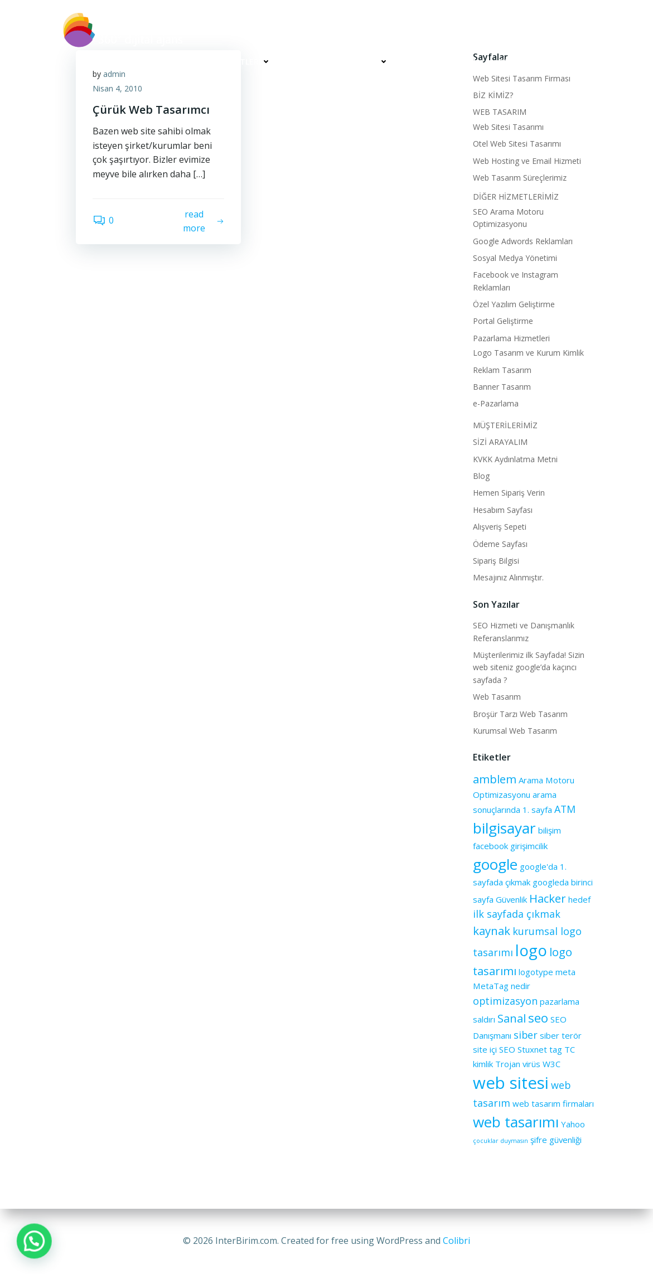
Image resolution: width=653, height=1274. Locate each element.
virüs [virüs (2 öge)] (531, 1063)
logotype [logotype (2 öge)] (536, 971)
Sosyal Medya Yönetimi (515, 258)
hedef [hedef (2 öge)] (579, 899)
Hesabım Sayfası (503, 510)
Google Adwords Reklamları (523, 241)
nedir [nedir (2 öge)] (520, 985)
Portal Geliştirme (503, 321)
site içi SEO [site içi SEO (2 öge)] (494, 1049)
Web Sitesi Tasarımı (508, 127)
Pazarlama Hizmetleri (511, 338)
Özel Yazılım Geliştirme (514, 304)
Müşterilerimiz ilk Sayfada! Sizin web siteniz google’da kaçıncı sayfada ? (528, 667)
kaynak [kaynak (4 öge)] (491, 930)
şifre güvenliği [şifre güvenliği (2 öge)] (556, 1139)
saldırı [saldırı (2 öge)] (484, 1019)
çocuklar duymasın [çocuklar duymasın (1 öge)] (500, 1141)
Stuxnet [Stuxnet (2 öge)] (532, 1049)
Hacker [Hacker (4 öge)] (547, 898)
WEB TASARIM (499, 111)
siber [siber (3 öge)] (526, 1035)
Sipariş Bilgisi (496, 560)
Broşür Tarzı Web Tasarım (520, 714)
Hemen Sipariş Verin (509, 492)
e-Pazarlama (496, 403)
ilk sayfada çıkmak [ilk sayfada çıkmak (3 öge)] (516, 914)
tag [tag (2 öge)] (555, 1049)
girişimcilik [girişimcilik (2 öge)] (529, 845)
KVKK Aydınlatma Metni (515, 459)
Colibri (456, 1240)
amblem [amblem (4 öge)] (494, 779)
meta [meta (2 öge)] (565, 971)
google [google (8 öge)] (495, 864)
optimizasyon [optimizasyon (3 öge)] (505, 1000)
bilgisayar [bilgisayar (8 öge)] (504, 828)
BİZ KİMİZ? (493, 95)
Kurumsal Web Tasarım (515, 730)
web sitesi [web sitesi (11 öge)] (511, 1083)
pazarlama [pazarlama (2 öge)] (559, 1001)
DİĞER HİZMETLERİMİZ (341, 61)
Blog (481, 476)
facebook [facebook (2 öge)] (490, 845)
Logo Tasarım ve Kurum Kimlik (528, 352)
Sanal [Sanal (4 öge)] (511, 1018)
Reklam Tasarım (502, 370)
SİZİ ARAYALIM (525, 61)
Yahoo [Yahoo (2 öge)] (573, 1124)
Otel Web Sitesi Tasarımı (517, 143)
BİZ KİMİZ (119, 61)
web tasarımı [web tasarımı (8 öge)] (516, 1122)
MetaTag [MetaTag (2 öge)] (491, 985)
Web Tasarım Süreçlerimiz (520, 177)
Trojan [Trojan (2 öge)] (507, 1063)
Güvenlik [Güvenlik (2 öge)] (511, 899)
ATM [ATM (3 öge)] (564, 809)
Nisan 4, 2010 (117, 88)
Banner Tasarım (502, 386)
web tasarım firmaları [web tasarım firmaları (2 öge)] (553, 1103)
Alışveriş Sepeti (499, 526)
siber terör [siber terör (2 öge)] (561, 1035)
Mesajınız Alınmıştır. (508, 577)
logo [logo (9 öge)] (531, 950)
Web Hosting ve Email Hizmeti (527, 161)
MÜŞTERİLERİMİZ (443, 61)
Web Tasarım (497, 696)
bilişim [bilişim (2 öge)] (549, 830)
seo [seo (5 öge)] (538, 1017)
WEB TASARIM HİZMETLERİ (215, 61)
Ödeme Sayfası (500, 544)
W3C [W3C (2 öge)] (551, 1063)
